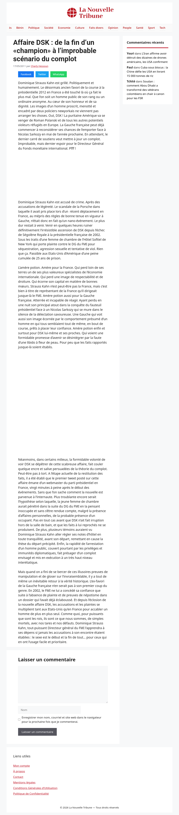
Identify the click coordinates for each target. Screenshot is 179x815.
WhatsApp (58, 74)
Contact (18, 777)
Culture (79, 28)
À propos (19, 771)
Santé (139, 28)
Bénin (20, 28)
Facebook (26, 74)
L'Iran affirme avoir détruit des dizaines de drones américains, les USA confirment (147, 58)
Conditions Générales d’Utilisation (35, 788)
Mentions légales (24, 782)
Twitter (42, 74)
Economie (64, 28)
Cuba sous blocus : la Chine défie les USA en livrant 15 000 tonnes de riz (147, 72)
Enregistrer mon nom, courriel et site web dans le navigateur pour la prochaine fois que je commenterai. (61, 720)
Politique (33, 28)
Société (48, 28)
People (127, 28)
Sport (151, 28)
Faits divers (96, 28)
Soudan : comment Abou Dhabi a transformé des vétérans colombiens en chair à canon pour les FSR (145, 89)
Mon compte (21, 766)
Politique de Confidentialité (31, 793)
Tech (162, 28)
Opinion (113, 28)
